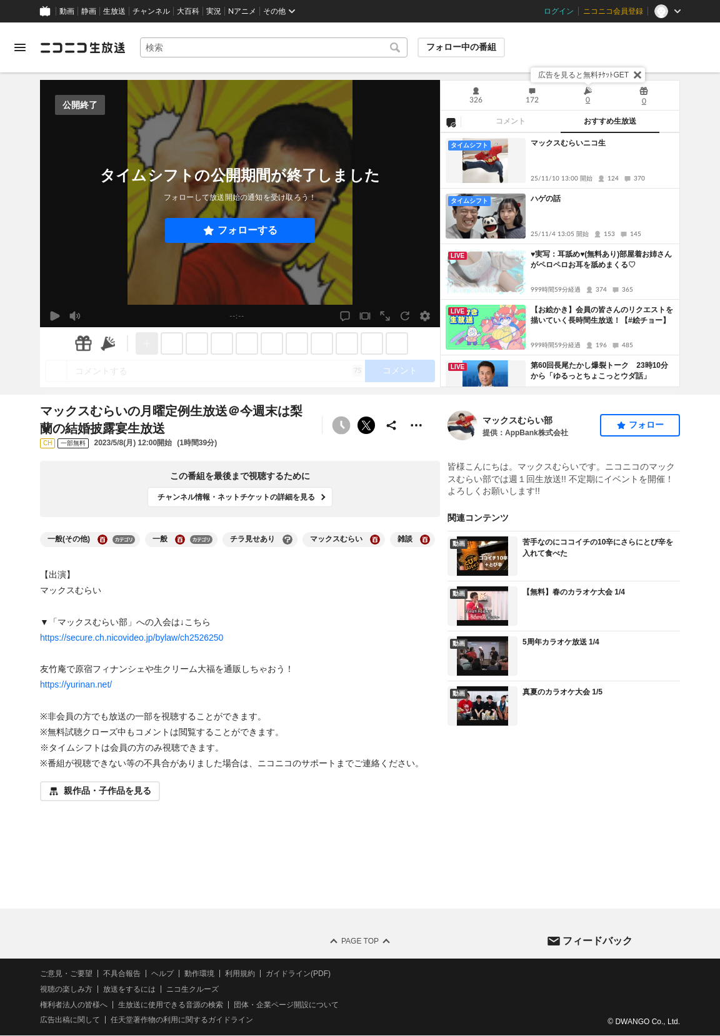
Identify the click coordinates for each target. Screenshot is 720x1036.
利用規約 (240, 973)
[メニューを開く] (20, 47)
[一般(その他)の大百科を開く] (103, 540)
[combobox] (274, 47)
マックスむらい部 (517, 420)
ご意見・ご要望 (66, 973)
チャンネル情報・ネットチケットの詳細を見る (236, 497)
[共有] (391, 425)
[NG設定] (451, 121)
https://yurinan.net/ (76, 684)
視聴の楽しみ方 (66, 989)
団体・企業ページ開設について (286, 1005)
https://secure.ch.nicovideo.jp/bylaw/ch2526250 (131, 638)
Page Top (360, 941)
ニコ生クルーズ (192, 989)
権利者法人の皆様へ (74, 1004)
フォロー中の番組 (461, 47)
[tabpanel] (560, 260)
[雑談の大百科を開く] (425, 540)
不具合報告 (122, 973)
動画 (66, 11)
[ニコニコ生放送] (82, 47)
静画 (88, 11)
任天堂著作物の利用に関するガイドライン (182, 1020)
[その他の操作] (416, 425)
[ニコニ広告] (108, 343)
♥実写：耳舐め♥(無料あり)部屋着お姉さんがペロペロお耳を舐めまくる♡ (601, 259)
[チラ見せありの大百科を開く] (287, 540)
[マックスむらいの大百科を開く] (375, 540)
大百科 (188, 11)
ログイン (559, 11)
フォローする (248, 230)
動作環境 (199, 973)
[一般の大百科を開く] (180, 540)
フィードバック (597, 940)
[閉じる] (637, 74)
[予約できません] (341, 425)
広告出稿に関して (70, 1020)
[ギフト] (83, 343)
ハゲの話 (546, 198)
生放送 (114, 11)
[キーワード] (274, 47)
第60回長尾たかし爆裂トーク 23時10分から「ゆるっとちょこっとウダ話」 (599, 370)
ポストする (366, 425)
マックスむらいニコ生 (568, 143)
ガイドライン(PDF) (298, 973)
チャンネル (151, 11)
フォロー (646, 425)
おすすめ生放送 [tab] (610, 121)
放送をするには (129, 989)
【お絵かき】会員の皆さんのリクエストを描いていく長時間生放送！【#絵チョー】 (602, 315)
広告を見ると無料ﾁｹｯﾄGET (583, 75)
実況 (213, 11)
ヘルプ (162, 973)
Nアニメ (242, 11)
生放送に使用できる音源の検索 (170, 1005)
